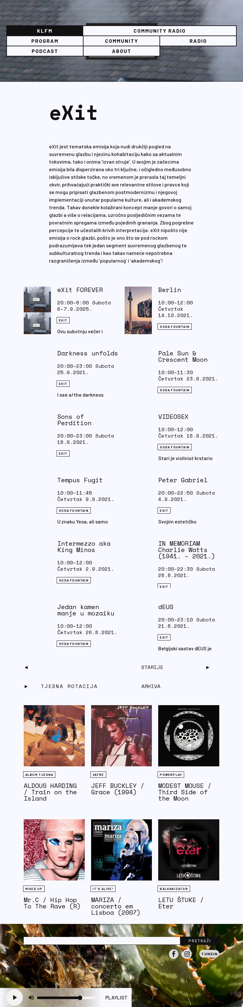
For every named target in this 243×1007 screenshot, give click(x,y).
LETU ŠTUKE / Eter (181, 903)
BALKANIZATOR (174, 889)
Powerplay (171, 774)
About (121, 51)
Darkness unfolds (87, 353)
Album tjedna (39, 774)
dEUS (165, 606)
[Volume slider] (66, 998)
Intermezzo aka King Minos (83, 546)
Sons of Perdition (74, 419)
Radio (198, 41)
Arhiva (150, 686)
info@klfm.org (102, 959)
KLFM (45, 31)
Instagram (187, 958)
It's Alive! (103, 889)
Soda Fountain (175, 326)
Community (121, 41)
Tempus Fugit (80, 479)
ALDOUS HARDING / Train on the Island (50, 792)
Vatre (98, 774)
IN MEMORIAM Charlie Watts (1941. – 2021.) (186, 550)
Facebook (173, 958)
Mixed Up (34, 889)
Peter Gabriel (183, 479)
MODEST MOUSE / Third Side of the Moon (184, 792)
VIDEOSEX (173, 416)
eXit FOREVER (80, 289)
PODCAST (45, 51)
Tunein (209, 954)
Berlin (169, 289)
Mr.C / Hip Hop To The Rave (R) (52, 903)
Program (45, 41)
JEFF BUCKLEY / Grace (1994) (117, 788)
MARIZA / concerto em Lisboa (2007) (115, 906)
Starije (152, 667)
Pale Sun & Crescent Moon (183, 356)
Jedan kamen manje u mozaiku (85, 610)
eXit (63, 320)
